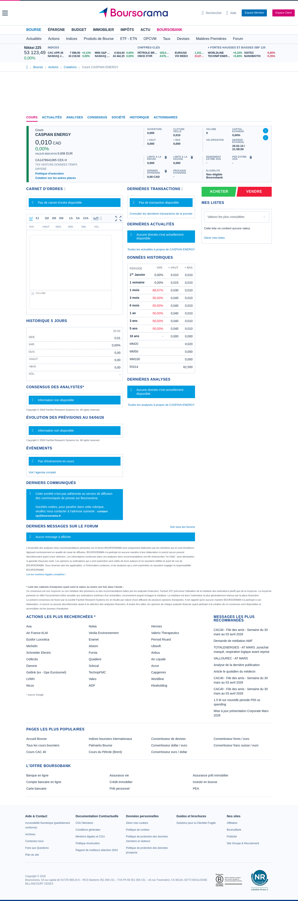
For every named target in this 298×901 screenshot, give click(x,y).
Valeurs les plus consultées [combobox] (226, 217)
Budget (78, 30)
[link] (30, 834)
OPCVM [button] (150, 39)
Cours (32, 117)
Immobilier (103, 30)
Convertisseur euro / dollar (169, 752)
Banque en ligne (37, 775)
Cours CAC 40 (36, 752)
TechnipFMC (97, 672)
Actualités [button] (33, 39)
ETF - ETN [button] (128, 39)
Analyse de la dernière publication (237, 665)
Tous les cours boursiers (42, 745)
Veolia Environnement (104, 633)
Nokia (93, 626)
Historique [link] (139, 117)
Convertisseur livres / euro (231, 739)
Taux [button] (166, 39)
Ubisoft (156, 646)
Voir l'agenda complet (42, 472)
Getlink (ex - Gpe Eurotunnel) (46, 672)
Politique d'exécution (49, 173)
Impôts (127, 30)
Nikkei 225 (32, 48)
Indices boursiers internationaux (110, 739)
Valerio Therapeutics (165, 633)
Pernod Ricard (161, 639)
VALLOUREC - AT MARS (231, 658)
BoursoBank (169, 30)
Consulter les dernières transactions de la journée (161, 213)
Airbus (155, 652)
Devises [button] (183, 39)
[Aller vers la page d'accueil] (147, 13)
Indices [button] (71, 39)
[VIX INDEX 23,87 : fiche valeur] (190, 56)
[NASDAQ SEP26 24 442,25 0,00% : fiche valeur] (115, 56)
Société (118, 117)
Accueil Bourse (36, 739)
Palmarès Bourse (100, 745)
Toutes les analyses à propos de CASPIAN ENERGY (161, 404)
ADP (92, 685)
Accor (155, 666)
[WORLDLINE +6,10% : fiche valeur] (224, 53)
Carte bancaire (36, 788)
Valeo (92, 679)
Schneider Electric (38, 652)
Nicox (30, 685)
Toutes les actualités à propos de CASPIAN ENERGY (161, 249)
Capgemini (158, 672)
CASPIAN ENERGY (53, 134)
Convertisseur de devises (168, 739)
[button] (5, 13)
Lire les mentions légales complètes (46, 574)
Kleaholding (159, 685)
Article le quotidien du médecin (234, 671)
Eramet (94, 639)
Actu (145, 30)
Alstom (93, 646)
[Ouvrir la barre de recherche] (212, 13)
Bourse (33, 30)
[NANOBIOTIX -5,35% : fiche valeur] (259, 56)
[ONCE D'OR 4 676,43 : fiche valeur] (155, 56)
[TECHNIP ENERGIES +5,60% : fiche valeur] (224, 56)
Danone (31, 666)
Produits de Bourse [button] (99, 39)
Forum (238, 39)
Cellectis (32, 659)
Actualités (52, 117)
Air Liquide (158, 659)
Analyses (74, 117)
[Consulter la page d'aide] (231, 13)
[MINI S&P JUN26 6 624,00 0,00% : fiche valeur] (115, 53)
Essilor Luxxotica (37, 639)
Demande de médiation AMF (233, 641)
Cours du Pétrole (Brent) (105, 752)
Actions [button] (53, 39)
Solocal (94, 666)
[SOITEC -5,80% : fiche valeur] (259, 53)
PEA (196, 788)
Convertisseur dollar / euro (169, 745)
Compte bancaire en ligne (43, 782)
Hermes (156, 626)
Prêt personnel (119, 788)
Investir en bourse (205, 782)
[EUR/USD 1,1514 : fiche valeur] (190, 53)
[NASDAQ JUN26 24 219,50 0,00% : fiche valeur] (70, 56)
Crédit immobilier (121, 782)
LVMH (30, 679)
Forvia (93, 652)
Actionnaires (165, 117)
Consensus (97, 117)
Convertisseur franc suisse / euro (236, 745)
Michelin (31, 646)
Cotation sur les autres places (55, 178)
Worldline (157, 679)
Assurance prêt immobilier (210, 775)
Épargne (56, 30)
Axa (29, 626)
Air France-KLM (37, 633)
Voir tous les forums (182, 527)
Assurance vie (119, 775)
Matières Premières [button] (211, 39)
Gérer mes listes (214, 237)
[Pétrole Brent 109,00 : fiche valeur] (155, 53)
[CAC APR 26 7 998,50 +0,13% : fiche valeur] (70, 53)
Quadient (95, 659)
